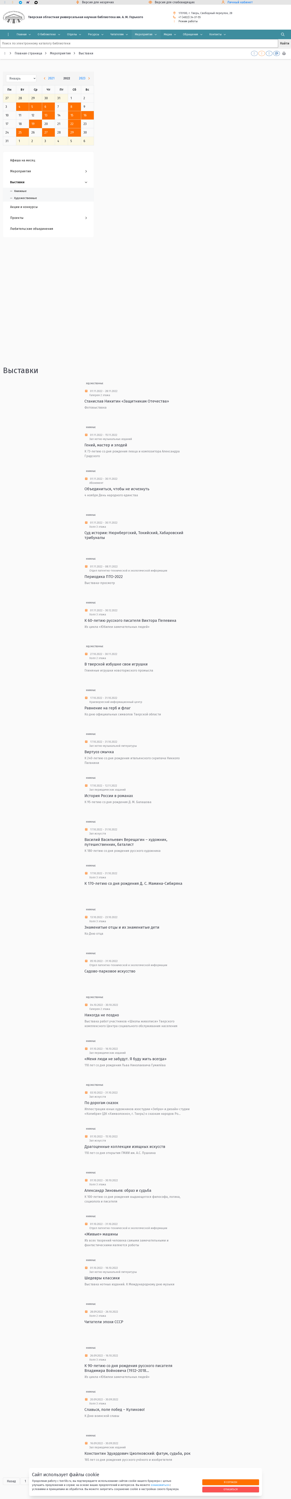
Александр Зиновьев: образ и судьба (117, 1190)
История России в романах (108, 795)
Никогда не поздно (101, 1015)
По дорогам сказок (101, 1102)
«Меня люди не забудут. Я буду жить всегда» (125, 1059)
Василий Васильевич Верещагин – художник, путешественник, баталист (125, 842)
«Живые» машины (101, 1234)
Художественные (94, 383)
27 (46, 132)
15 (71, 115)
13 (45, 115)
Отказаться (231, 1489)
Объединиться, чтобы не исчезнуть (116, 489)
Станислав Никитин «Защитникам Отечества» (126, 401)
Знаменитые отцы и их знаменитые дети (121, 927)
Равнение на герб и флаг (107, 708)
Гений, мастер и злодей (105, 445)
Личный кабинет (240, 2)
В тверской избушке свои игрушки (116, 664)
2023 (82, 78)
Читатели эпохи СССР (103, 1321)
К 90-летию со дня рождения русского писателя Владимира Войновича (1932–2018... (128, 1368)
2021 (51, 78)
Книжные (91, 427)
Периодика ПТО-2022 (103, 576)
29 (72, 132)
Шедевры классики (102, 1278)
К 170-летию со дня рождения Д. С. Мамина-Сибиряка (133, 883)
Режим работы (188, 21)
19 (33, 124)
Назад (11, 1481)
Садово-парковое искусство (109, 971)
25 (20, 132)
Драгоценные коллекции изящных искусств (124, 1146)
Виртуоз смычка (99, 752)
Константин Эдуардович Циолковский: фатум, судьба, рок (137, 1453)
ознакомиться (160, 1485)
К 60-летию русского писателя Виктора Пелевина (130, 620)
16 (85, 115)
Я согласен (230, 1482)
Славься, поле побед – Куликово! (114, 1409)
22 (72, 124)
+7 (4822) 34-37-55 (189, 17)
